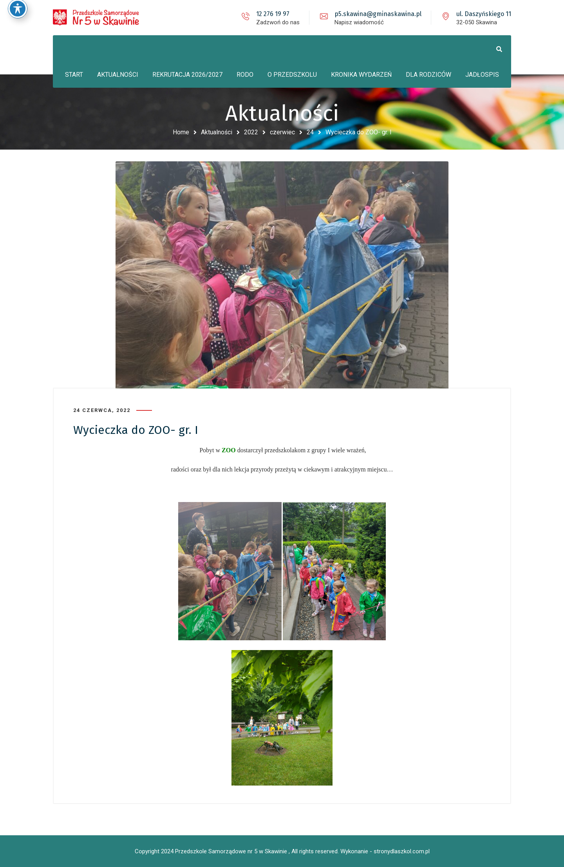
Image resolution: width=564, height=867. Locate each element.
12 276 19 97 (272, 14)
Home (181, 132)
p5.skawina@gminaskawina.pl (377, 14)
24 (310, 132)
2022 (251, 132)
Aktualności (216, 132)
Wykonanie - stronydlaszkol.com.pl (385, 851)
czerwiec (282, 132)
